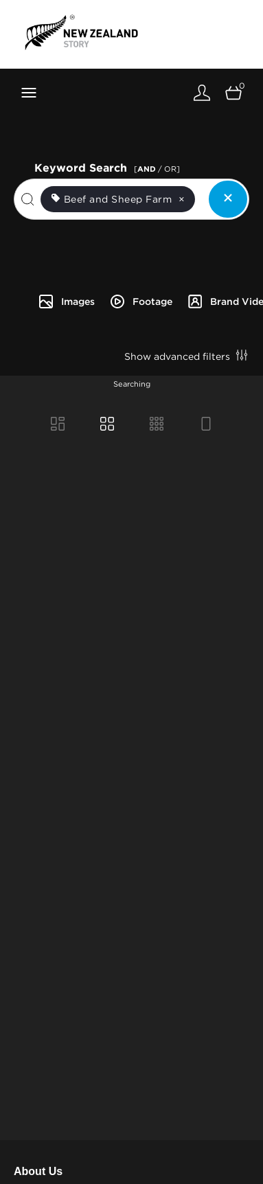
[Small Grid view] (157, 425)
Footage (140, 301)
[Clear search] (228, 199)
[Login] (202, 92)
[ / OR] (157, 169)
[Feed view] (206, 425)
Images (66, 301)
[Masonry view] (58, 425)
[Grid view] (107, 425)
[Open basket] (233, 92)
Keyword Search (109, 166)
